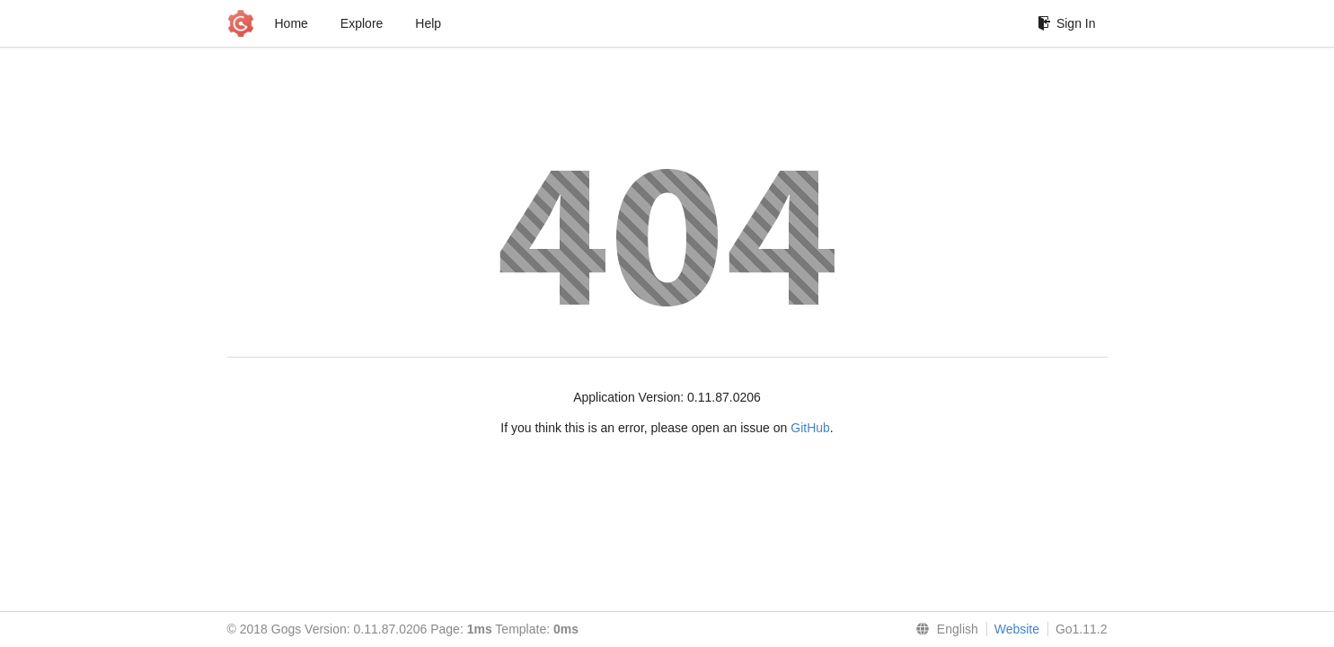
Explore (361, 23)
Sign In (1067, 23)
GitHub (810, 428)
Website (1016, 629)
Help (428, 23)
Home (291, 23)
